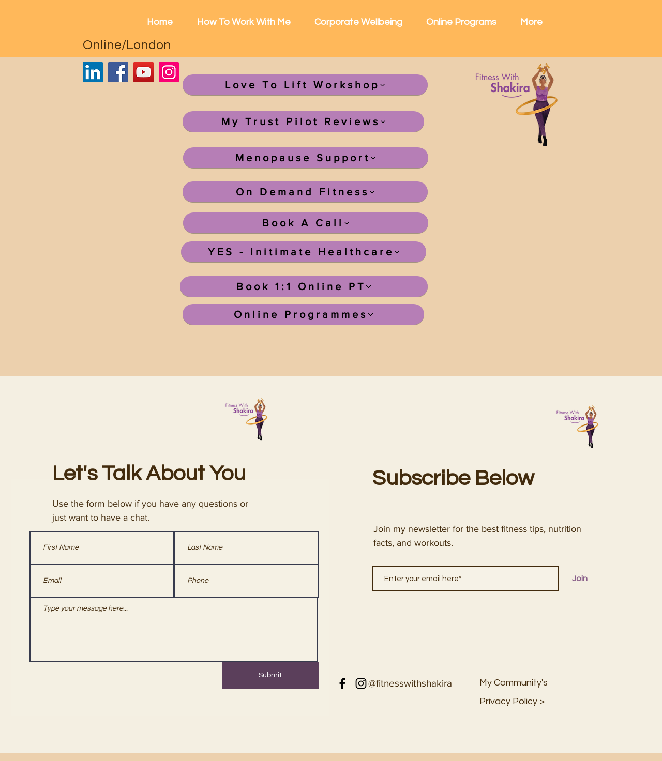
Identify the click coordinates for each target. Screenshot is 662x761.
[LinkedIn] (93, 72)
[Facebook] (118, 72)
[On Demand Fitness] (305, 191)
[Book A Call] (305, 222)
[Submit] (270, 675)
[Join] (579, 578)
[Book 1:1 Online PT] (304, 286)
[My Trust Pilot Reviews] (303, 121)
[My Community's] (514, 683)
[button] (512, 701)
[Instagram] (169, 72)
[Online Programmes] (303, 314)
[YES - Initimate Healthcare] (303, 251)
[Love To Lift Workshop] (305, 84)
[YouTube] (143, 72)
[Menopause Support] (305, 157)
